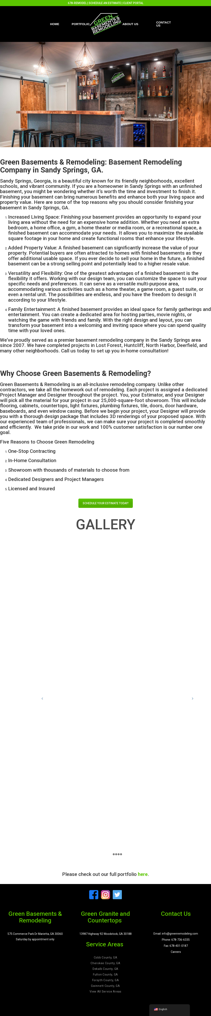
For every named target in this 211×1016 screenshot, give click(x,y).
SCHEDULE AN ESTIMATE (105, 3)
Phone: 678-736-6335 (176, 939)
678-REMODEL (77, 3)
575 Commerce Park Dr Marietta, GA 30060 (35, 933)
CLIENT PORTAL (133, 3)
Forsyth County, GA (105, 980)
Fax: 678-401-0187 (176, 945)
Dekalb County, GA (105, 968)
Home (54, 24)
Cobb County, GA (105, 957)
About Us (130, 24)
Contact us (163, 24)
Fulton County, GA (105, 974)
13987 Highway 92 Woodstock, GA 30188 (105, 933)
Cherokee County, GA (105, 963)
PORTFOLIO (81, 24)
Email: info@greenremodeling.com (176, 933)
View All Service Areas (105, 991)
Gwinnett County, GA (105, 985)
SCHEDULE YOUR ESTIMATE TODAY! (106, 503)
